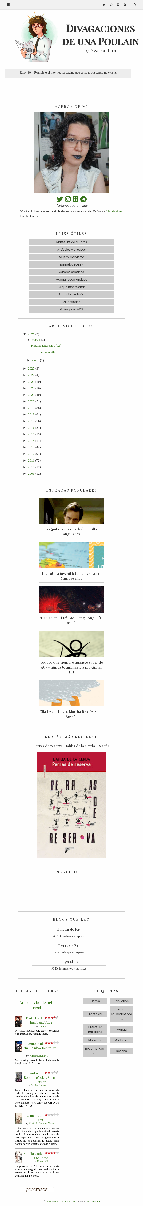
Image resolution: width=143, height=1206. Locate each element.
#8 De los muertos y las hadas (69, 968)
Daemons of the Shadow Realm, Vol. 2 (41, 1047)
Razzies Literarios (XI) (46, 345)
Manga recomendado (71, 279)
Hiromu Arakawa (39, 1055)
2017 (31, 421)
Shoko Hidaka (38, 1085)
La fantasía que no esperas (69, 952)
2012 (31, 454)
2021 (31, 395)
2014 (31, 440)
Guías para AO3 (71, 309)
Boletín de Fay (69, 929)
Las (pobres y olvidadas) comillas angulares (71, 531)
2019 (31, 408)
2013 (31, 447)
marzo (36, 340)
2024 (31, 375)
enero (35, 360)
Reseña (121, 1051)
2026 (31, 334)
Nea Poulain (93, 1201)
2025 (31, 368)
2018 (31, 414)
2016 (31, 427)
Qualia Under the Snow (36, 1155)
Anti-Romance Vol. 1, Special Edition (41, 1077)
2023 (31, 382)
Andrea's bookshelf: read (37, 1005)
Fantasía (95, 1014)
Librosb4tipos (114, 211)
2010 (31, 467)
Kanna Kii (42, 1161)
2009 (31, 473)
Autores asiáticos (71, 272)
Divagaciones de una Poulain (61, 1201)
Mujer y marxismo (71, 257)
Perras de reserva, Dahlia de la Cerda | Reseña (71, 745)
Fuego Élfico (68, 961)
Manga (122, 1029)
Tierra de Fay (69, 945)
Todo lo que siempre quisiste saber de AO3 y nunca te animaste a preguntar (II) (71, 667)
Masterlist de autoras (71, 242)
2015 (31, 434)
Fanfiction (121, 1001)
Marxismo (95, 1040)
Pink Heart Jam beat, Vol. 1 (39, 1020)
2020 (31, 401)
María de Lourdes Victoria (43, 1123)
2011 (31, 460)
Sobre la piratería (71, 294)
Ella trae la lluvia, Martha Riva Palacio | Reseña (72, 714)
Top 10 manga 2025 (44, 352)
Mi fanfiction (71, 302)
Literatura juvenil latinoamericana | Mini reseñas (71, 576)
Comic (95, 1001)
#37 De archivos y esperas (68, 936)
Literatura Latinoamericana (121, 1014)
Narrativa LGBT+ (71, 264)
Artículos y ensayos (71, 249)
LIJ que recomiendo (71, 287)
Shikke (42, 1025)
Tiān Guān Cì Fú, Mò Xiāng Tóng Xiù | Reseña (71, 620)
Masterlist (121, 1040)
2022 (31, 388)
